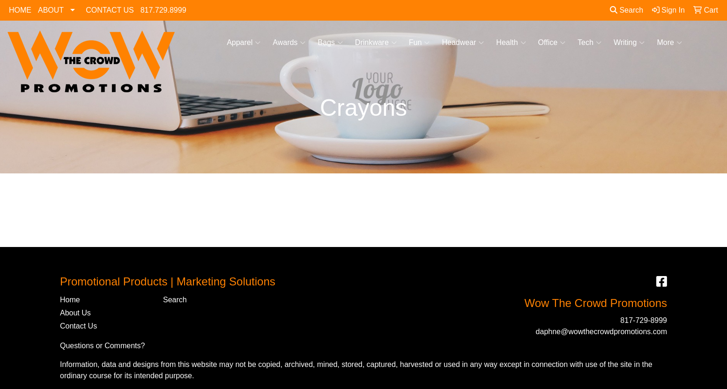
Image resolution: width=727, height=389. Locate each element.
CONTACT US (110, 10)
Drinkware (376, 42)
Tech (589, 42)
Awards (289, 42)
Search (626, 10)
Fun (419, 42)
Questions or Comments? (102, 346)
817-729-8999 (643, 320)
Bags (330, 42)
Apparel (243, 42)
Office (552, 42)
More (669, 42)
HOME (20, 10)
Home (70, 300)
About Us (75, 313)
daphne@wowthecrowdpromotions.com (601, 332)
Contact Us (78, 326)
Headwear (463, 42)
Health (511, 42)
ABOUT (51, 10)
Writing (629, 42)
